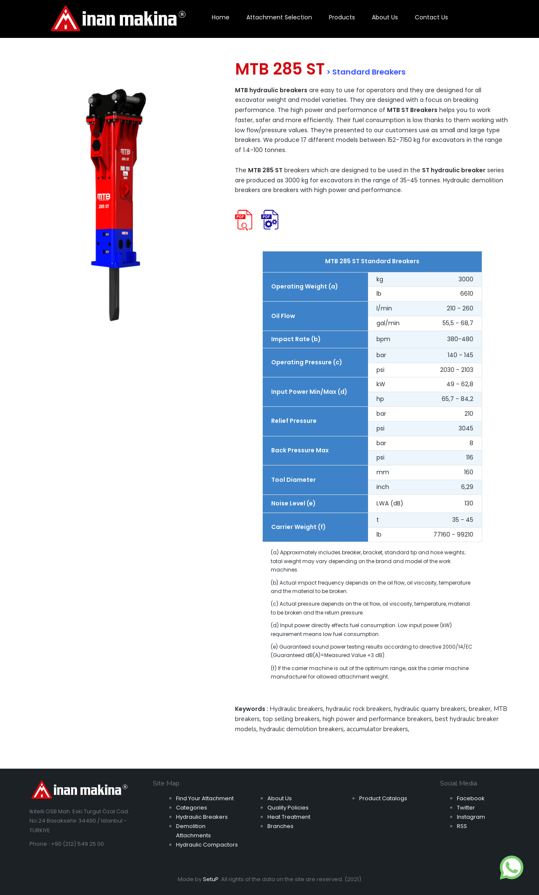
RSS (462, 826)
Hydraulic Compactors (207, 845)
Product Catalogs (383, 798)
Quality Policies (288, 808)
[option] (116, 204)
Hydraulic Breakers (202, 817)
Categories (191, 808)
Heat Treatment (288, 817)
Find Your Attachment (205, 798)
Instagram (471, 817)
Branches (280, 826)
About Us (279, 798)
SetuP (211, 879)
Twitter (466, 808)
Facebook (471, 798)
